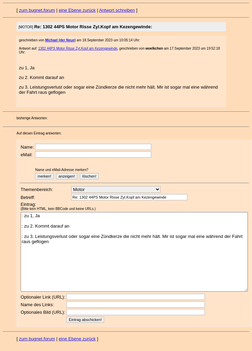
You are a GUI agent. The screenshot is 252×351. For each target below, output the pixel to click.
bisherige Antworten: (32, 118)
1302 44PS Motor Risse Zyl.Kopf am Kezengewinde (77, 48)
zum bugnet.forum (37, 10)
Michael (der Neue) (60, 40)
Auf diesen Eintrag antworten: (39, 133)
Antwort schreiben (117, 10)
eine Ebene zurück (77, 10)
